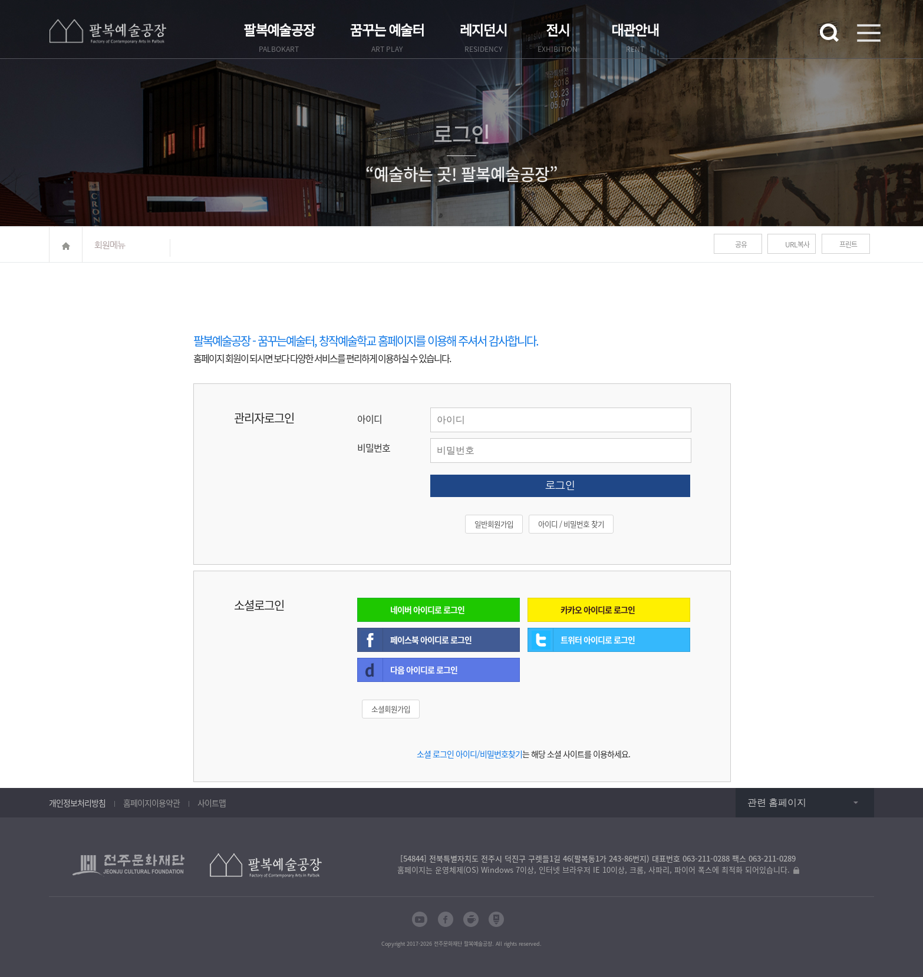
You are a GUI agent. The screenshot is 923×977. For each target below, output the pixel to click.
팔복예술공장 (279, 31)
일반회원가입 (493, 523)
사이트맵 (211, 803)
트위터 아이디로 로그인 (598, 639)
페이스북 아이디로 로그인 (431, 639)
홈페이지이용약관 (151, 803)
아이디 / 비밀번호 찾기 (571, 523)
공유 (741, 244)
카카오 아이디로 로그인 (598, 609)
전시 (557, 31)
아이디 (369, 419)
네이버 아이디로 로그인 (427, 609)
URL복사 (797, 244)
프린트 (848, 244)
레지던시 (483, 31)
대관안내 (635, 31)
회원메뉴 (109, 245)
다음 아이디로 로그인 (423, 669)
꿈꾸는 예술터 (387, 31)
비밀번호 (373, 448)
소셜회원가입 (390, 708)
